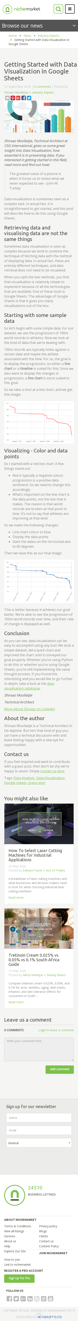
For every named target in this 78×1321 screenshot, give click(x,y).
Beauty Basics (56, 975)
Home (13, 36)
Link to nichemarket (17, 1265)
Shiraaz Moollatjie (16, 92)
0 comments (42, 87)
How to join (12, 1259)
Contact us (46, 1241)
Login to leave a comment (56, 1030)
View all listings (14, 1231)
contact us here (52, 771)
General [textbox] (13, 1143)
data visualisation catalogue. (29, 686)
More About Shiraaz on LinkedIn (29, 709)
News (27, 36)
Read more (16, 897)
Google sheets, (15, 782)
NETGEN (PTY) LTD (50, 1317)
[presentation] (37, 1159)
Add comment (59, 1069)
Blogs (43, 1231)
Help (7, 1246)
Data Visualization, (50, 778)
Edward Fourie (33, 870)
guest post (36, 782)
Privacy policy (48, 1226)
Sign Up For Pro (19, 1278)
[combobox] (39, 1142)
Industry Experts (48, 36)
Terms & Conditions (17, 1226)
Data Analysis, (24, 778)
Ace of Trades (55, 870)
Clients (43, 1236)
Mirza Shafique (33, 975)
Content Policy (49, 1246)
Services (9, 1236)
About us (10, 1241)
